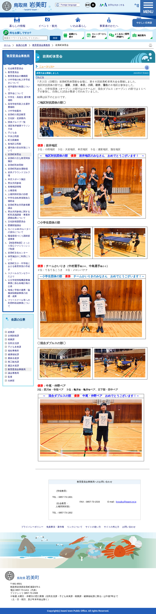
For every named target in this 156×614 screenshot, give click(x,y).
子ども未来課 (14, 347)
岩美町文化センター (18, 252)
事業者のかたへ (109, 25)
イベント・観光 (47, 25)
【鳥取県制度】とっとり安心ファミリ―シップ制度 (19, 246)
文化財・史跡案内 (17, 118)
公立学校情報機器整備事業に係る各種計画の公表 (19, 283)
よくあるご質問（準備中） (122, 35)
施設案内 (142, 35)
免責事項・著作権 (55, 527)
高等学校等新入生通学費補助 (19, 105)
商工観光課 (13, 362)
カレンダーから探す (99, 35)
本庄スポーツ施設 (17, 179)
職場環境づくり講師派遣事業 (19, 237)
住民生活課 (13, 343)
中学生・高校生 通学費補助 (19, 99)
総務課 (11, 332)
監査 (10, 376)
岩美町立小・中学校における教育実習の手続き (19, 266)
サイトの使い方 (93, 527)
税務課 (11, 339)
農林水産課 (13, 358)
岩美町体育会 (14, 154)
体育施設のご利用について (19, 258)
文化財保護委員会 (17, 221)
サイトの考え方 (111, 527)
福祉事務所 (13, 350)
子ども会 (12, 132)
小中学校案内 (14, 111)
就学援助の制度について (19, 88)
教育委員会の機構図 (18, 76)
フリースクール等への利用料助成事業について (19, 303)
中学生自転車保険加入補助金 (19, 199)
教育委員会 (13, 72)
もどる (40, 77)
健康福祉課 (13, 354)
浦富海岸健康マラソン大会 (19, 127)
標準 (87, 5)
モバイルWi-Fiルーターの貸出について (19, 230)
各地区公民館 (14, 144)
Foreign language (69, 5)
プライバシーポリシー (32, 527)
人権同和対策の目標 (18, 194)
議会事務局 (13, 373)
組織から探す (73, 35)
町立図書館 (13, 140)
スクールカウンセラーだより (19, 275)
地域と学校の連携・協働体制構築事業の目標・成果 (19, 293)
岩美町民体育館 (15, 165)
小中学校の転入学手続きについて (19, 81)
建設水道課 (13, 365)
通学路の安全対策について (19, 149)
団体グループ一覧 (17, 122)
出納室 (11, 380)
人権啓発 (12, 190)
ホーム (7, 45)
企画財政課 (13, 335)
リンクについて (74, 527)
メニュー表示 (148, 8)
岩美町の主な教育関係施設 (19, 160)
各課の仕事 (21, 45)
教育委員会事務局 (41, 45)
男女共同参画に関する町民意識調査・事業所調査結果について (19, 214)
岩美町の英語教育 (17, 114)
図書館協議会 (14, 225)
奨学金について (15, 93)
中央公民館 (13, 136)
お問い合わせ (129, 527)
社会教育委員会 (15, 68)
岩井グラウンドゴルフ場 (19, 174)
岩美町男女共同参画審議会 (19, 206)
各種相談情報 (14, 186)
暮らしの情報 (17, 25)
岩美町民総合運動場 (18, 168)
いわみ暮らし (78, 25)
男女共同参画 (14, 183)
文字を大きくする (116, 5)
